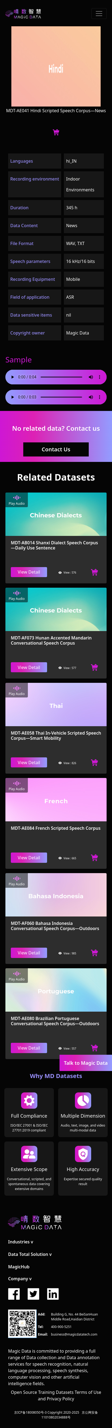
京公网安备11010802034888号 (69, 1415)
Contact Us (56, 449)
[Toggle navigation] (99, 13)
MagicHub (18, 1267)
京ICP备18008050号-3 (30, 1412)
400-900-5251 (61, 1326)
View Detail (29, 572)
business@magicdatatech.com (74, 1334)
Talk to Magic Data (86, 1063)
